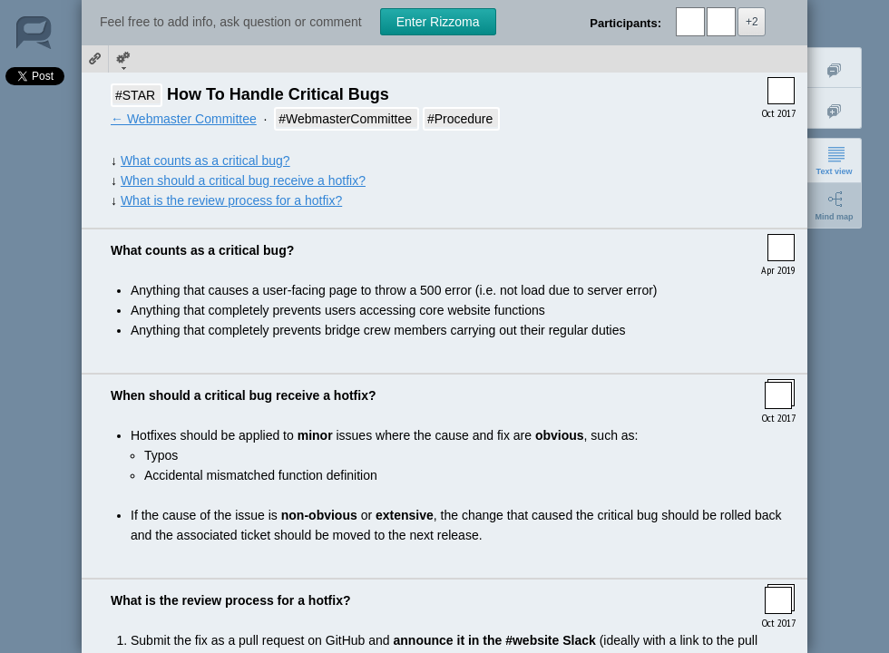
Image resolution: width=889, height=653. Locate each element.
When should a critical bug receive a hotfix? (243, 180)
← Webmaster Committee (184, 119)
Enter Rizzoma (438, 22)
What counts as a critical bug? (205, 160)
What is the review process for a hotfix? (231, 200)
